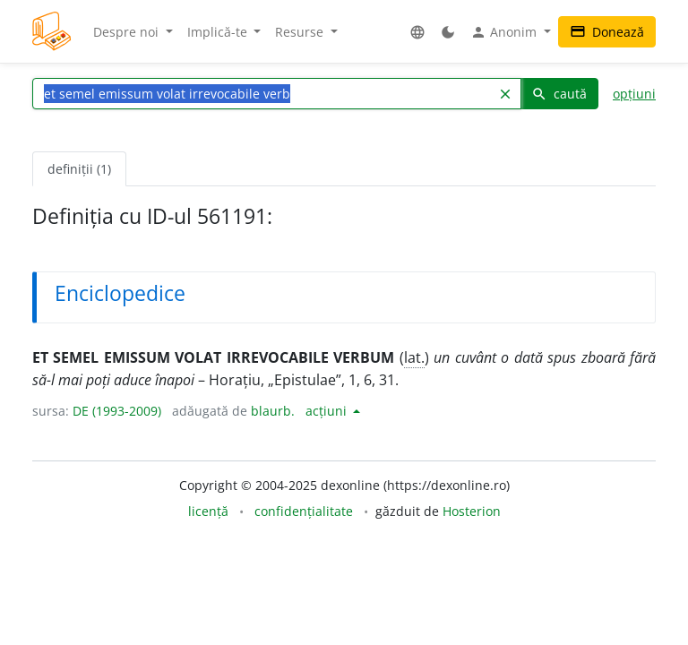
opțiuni (634, 93)
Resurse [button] (301, 31)
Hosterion (472, 511)
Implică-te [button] (219, 31)
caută (559, 93)
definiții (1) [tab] (79, 168)
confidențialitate (303, 511)
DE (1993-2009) (117, 410)
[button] (417, 31)
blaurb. (273, 410)
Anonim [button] (505, 32)
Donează (607, 31)
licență (208, 511)
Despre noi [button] (127, 31)
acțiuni (327, 410)
